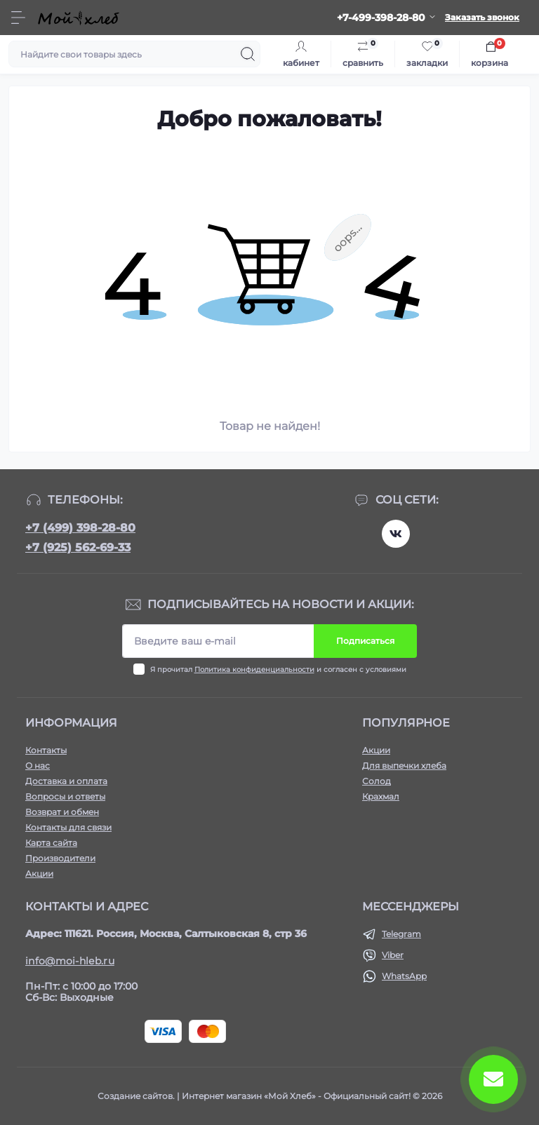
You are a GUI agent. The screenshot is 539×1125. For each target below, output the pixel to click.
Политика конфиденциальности (254, 669)
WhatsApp (404, 976)
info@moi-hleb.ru (69, 961)
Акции (39, 873)
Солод (376, 781)
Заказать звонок (482, 17)
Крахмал (380, 796)
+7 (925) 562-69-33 (78, 547)
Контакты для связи (68, 827)
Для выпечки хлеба (404, 765)
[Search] (247, 54)
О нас (37, 765)
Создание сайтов (135, 1096)
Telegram (401, 934)
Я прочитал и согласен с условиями (278, 669)
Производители (60, 858)
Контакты (46, 750)
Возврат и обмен (62, 812)
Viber (393, 955)
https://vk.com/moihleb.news (396, 533)
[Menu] (18, 18)
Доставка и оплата (66, 781)
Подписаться (365, 640)
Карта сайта (51, 842)
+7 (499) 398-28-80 (80, 527)
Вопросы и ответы (65, 796)
